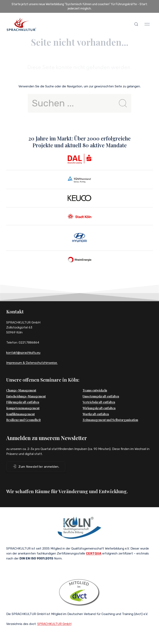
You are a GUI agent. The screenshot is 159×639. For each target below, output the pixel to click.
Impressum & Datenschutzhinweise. (32, 363)
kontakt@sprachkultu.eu (23, 353)
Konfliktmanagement (20, 414)
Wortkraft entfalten (96, 414)
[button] (136, 24)
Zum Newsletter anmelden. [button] (35, 466)
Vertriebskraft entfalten (99, 402)
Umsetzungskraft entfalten (101, 396)
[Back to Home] (21, 24)
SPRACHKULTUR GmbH (54, 624)
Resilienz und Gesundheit (23, 420)
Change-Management (21, 390)
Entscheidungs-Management (26, 396)
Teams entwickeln (95, 390)
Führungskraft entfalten (22, 402)
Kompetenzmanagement (23, 408)
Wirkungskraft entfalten (99, 408)
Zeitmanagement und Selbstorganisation (110, 420)
